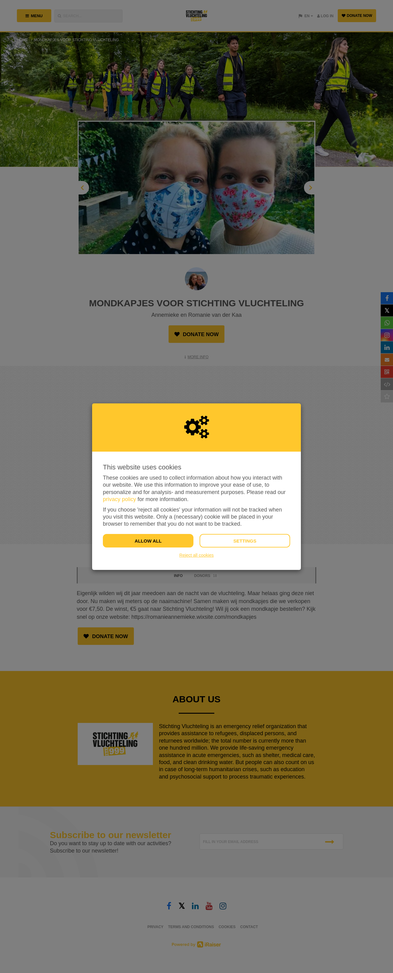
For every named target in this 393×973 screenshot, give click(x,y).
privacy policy (119, 499)
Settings (244, 540)
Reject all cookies (196, 555)
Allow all (148, 540)
